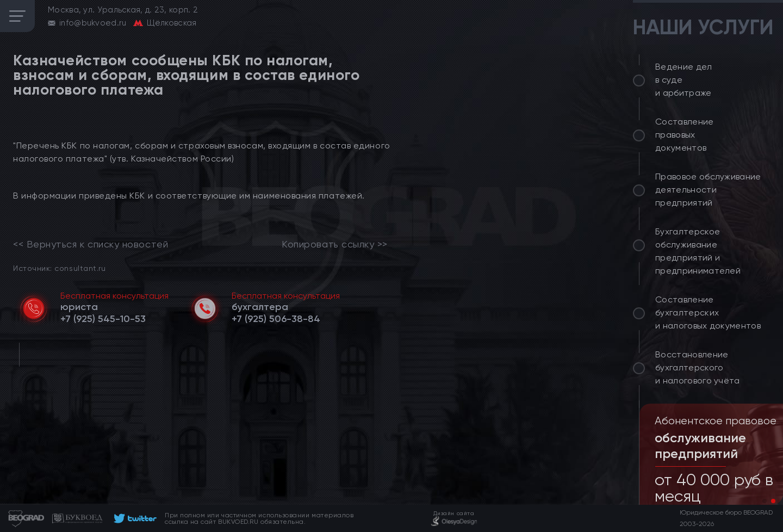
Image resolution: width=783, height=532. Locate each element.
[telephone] (103, 319)
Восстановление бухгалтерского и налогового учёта (697, 367)
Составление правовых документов (684, 134)
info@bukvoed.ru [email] (93, 23)
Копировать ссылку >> (335, 244)
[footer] (133, 518)
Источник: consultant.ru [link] (59, 268)
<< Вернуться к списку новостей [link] (90, 244)
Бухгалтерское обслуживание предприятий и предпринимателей (698, 251)
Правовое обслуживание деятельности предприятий (708, 189)
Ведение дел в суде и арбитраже (683, 79)
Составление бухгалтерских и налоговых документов (708, 312)
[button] (764, 501)
